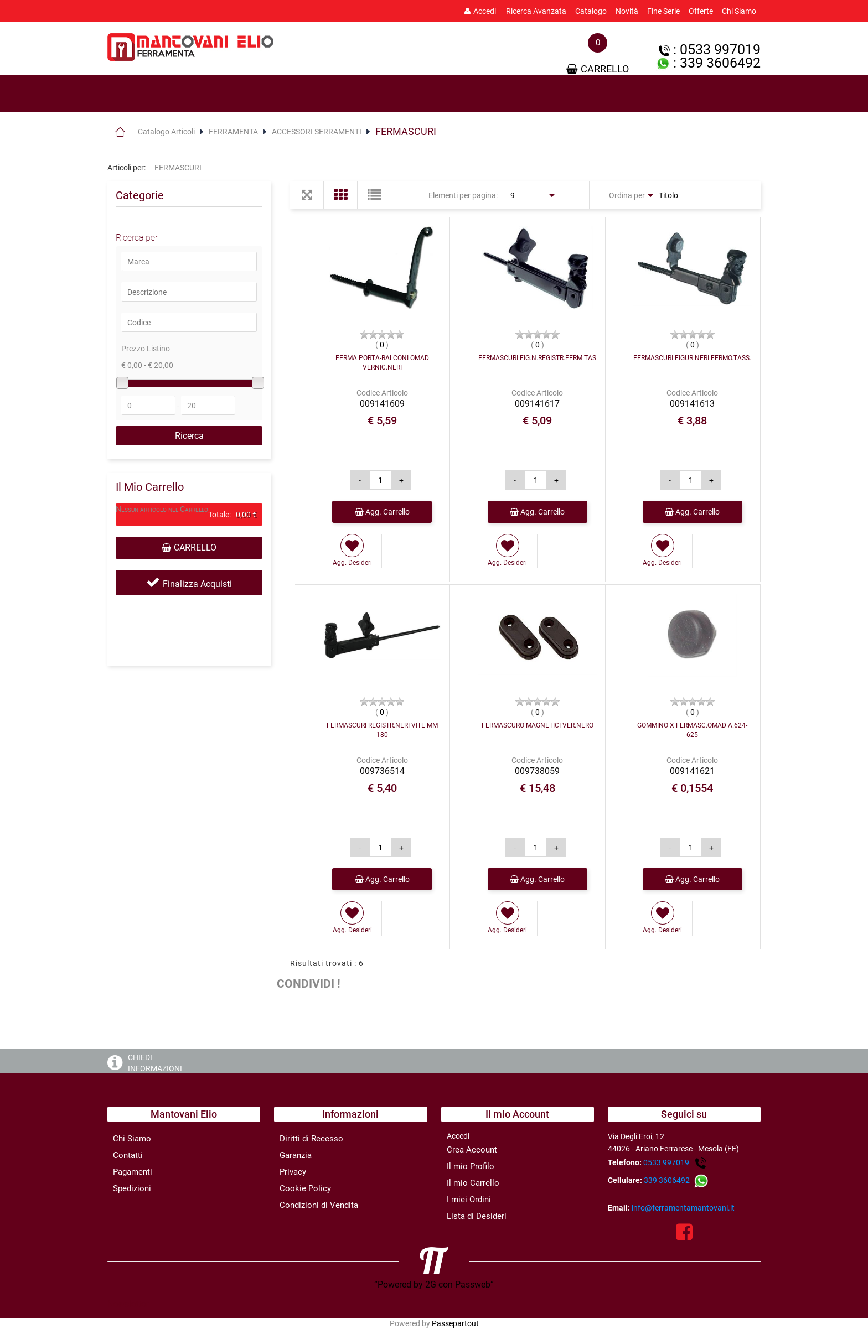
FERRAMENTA (233, 131)
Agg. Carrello (382, 511)
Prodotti (157, 94)
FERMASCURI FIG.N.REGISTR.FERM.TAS (537, 358)
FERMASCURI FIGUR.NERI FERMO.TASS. (692, 358)
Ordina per (627, 195)
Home (119, 132)
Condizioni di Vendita (319, 1205)
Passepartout (455, 1323)
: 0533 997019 (710, 49)
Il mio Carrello (473, 1183)
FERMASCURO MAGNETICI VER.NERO (537, 725)
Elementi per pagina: (463, 195)
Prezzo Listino (145, 348)
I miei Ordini (469, 1200)
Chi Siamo (739, 11)
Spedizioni (132, 1188)
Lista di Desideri (477, 1216)
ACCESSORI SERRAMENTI (316, 131)
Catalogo (591, 11)
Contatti (128, 1155)
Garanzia (296, 1155)
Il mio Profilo (470, 1166)
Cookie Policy (305, 1188)
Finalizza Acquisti (197, 584)
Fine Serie (663, 11)
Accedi (480, 11)
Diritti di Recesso (311, 1139)
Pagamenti (132, 1172)
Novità (627, 11)
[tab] (157, 94)
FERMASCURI (405, 131)
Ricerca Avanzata (536, 11)
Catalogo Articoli (166, 131)
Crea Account (472, 1150)
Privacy (293, 1172)
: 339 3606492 (708, 63)
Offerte (701, 11)
